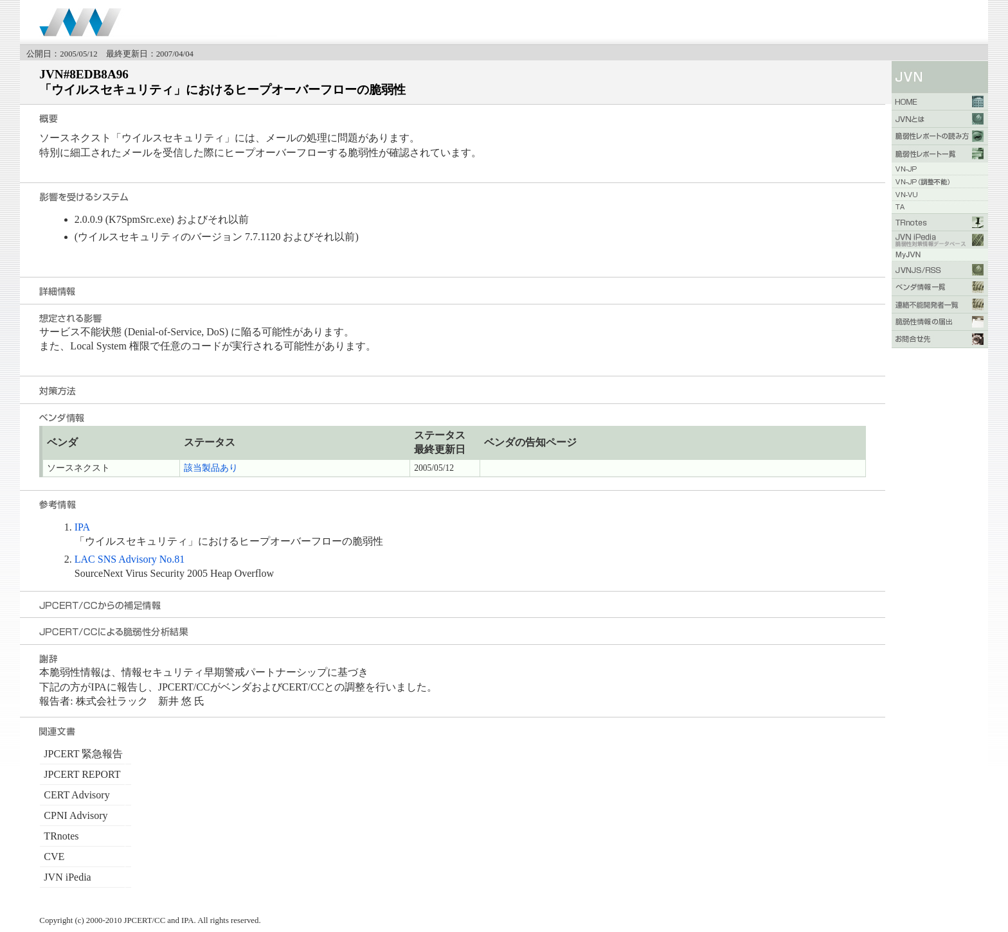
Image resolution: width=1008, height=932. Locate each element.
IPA (82, 527)
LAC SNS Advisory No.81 (130, 559)
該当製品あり (211, 468)
